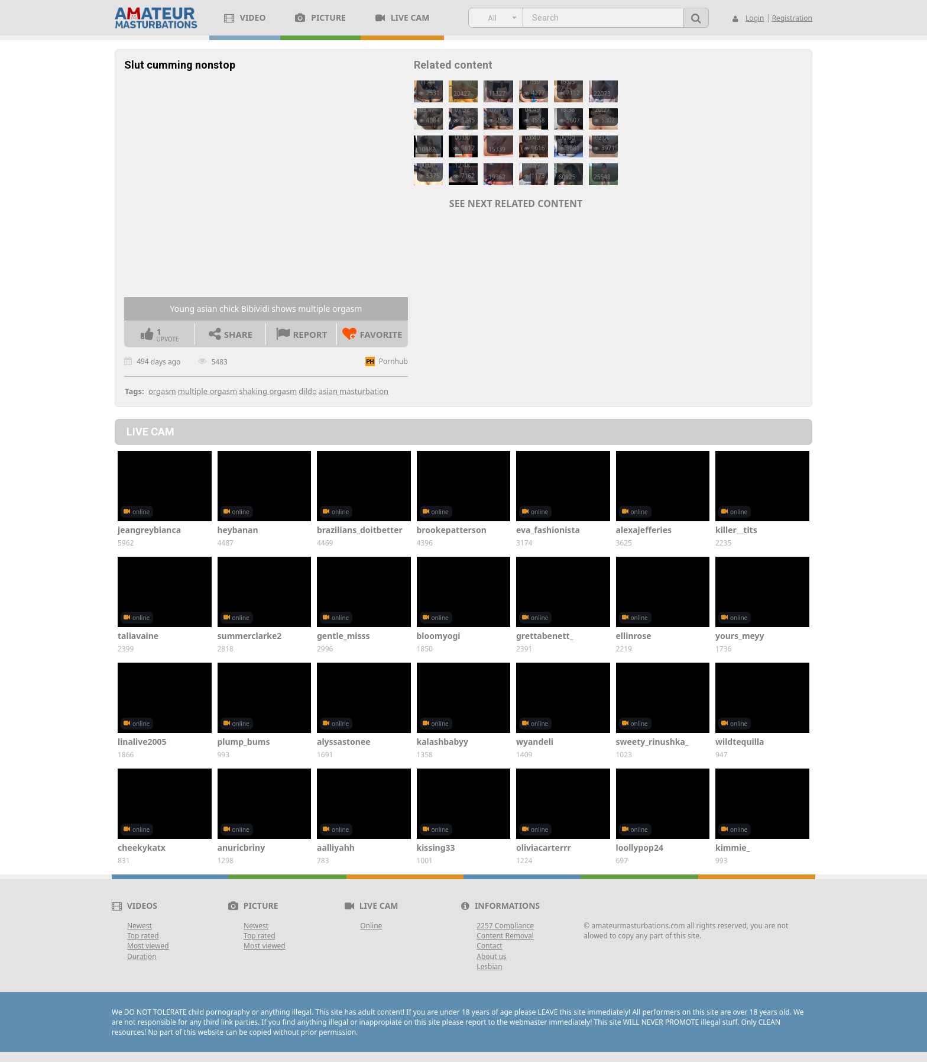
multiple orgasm (207, 391)
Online (371, 926)
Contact (489, 946)
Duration (142, 956)
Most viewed (148, 946)
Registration (792, 18)
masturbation (363, 391)
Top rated (143, 936)
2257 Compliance (505, 926)
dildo (308, 391)
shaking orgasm (268, 391)
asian (328, 391)
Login (755, 18)
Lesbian (489, 966)
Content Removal (505, 936)
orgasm (162, 391)
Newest (139, 926)
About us (491, 956)
